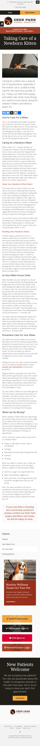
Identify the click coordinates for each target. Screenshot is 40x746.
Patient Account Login (17, 647)
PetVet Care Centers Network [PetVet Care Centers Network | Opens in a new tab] (23, 738)
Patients (5, 539)
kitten (18, 362)
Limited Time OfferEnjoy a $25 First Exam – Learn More (19, 30)
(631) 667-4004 (21, 7)
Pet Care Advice (7, 549)
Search (12, 728)
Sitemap (18, 728)
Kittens (4, 122)
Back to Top (26, 728)
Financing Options (8, 554)
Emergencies (17, 637)
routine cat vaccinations (12, 367)
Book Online (30, 12)
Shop (10, 12)
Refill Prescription (17, 618)
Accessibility (18, 726)
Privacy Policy (8, 726)
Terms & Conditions (30, 726)
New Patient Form (8, 544)
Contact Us (20, 698)
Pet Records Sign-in (17, 628)
